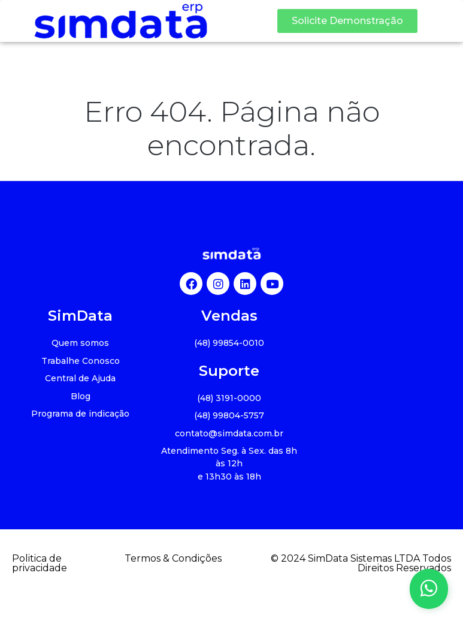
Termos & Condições (173, 558)
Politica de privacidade (39, 563)
